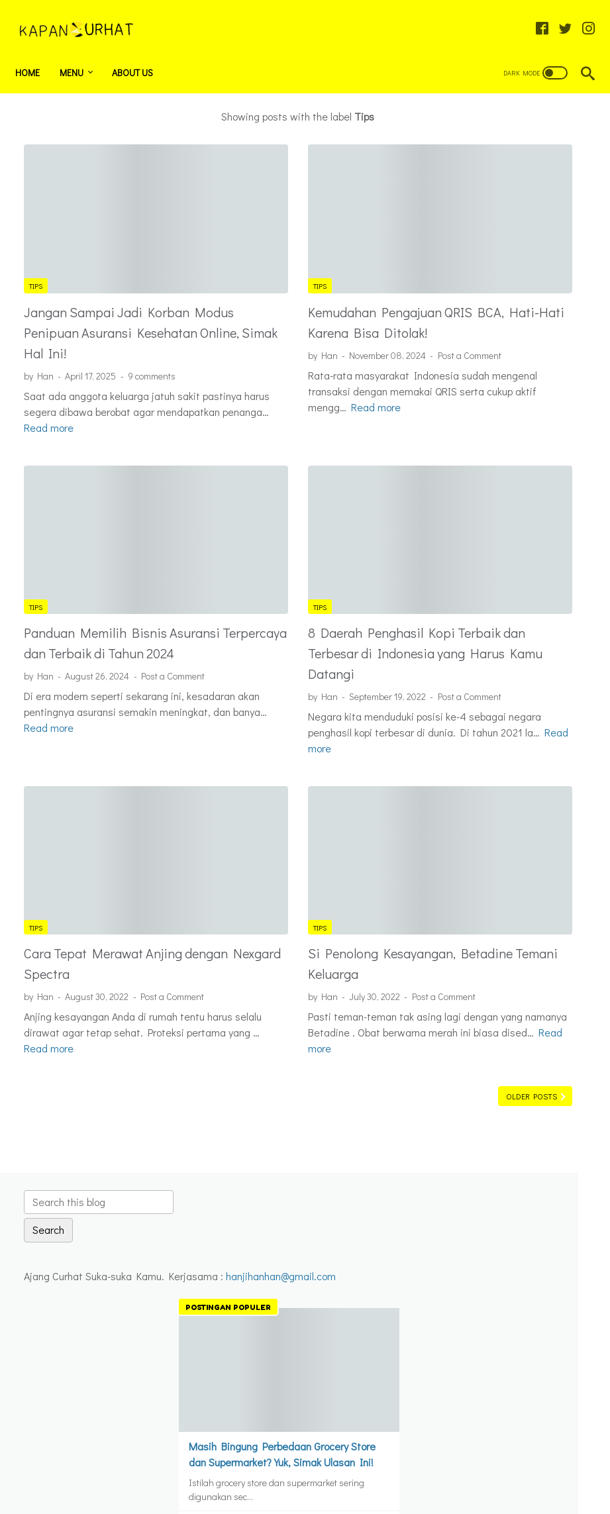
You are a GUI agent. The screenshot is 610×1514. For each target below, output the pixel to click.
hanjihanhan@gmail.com (499, 216)
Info (478, 1024)
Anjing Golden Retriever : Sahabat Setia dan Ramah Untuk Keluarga (511, 608)
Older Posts (356, 1053)
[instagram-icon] (580, 16)
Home (36, 52)
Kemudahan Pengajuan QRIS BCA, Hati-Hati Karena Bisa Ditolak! (303, 271)
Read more (288, 396)
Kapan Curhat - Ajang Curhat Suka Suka (324, 1494)
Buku (475, 956)
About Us (141, 52)
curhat (481, 978)
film (475, 1001)
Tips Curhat (491, 1091)
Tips (35, 225)
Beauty (480, 933)
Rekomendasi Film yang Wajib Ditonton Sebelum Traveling (509, 704)
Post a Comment (252, 328)
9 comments (152, 334)
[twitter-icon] (556, 16)
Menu (80, 52)
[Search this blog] (519, 111)
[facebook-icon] (533, 16)
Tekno (480, 1046)
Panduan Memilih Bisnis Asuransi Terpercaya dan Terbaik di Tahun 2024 (95, 579)
